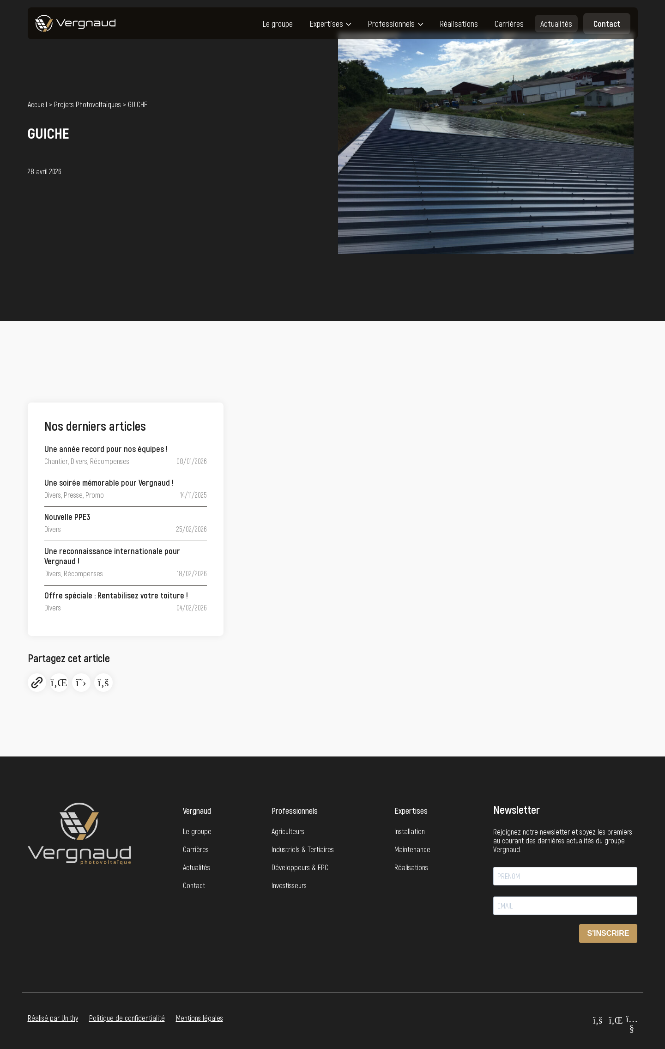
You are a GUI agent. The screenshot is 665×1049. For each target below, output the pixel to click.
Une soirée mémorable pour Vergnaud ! (109, 482)
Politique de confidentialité (127, 1017)
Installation (409, 831)
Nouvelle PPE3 (67, 517)
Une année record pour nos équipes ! (106, 449)
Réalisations (459, 23)
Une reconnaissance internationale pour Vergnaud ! (112, 556)
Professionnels (391, 23)
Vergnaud (197, 810)
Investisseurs (289, 885)
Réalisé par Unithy (53, 1017)
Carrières (509, 23)
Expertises (326, 23)
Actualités (556, 23)
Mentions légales (199, 1017)
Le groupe (277, 23)
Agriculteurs (288, 831)
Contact (606, 23)
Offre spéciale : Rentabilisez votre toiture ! (116, 595)
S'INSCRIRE (608, 933)
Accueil (37, 104)
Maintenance (412, 849)
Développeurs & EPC (300, 867)
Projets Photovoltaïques (87, 104)
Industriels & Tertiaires (303, 849)
